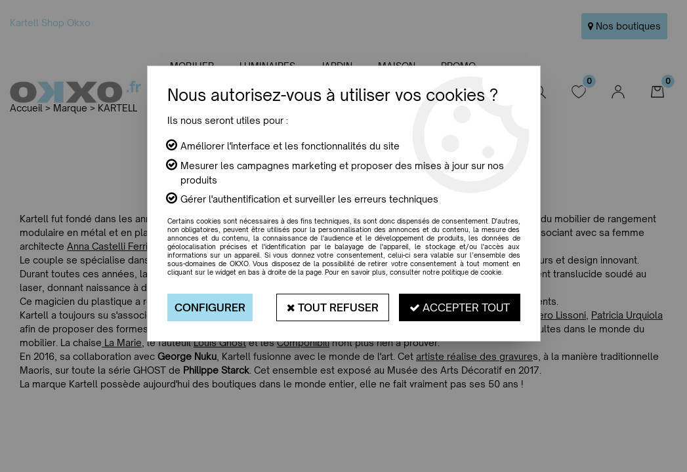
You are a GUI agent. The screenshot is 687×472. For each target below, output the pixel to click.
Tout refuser (333, 307)
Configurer (210, 307)
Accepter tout (459, 307)
